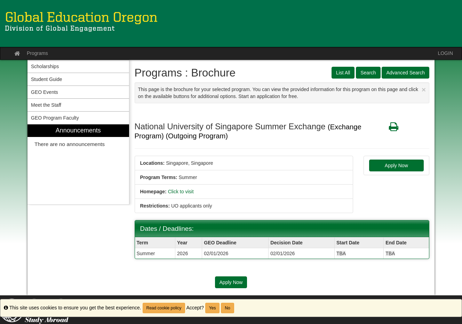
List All (343, 72)
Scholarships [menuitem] (45, 66)
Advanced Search (405, 72)
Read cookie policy (164, 308)
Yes (212, 308)
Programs (37, 53)
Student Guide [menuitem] (46, 79)
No (227, 308)
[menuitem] (78, 164)
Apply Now (396, 165)
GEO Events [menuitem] (44, 92)
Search (368, 72)
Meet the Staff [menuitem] (46, 105)
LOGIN (445, 53)
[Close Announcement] (424, 89)
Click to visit (181, 191)
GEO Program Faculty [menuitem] (55, 118)
